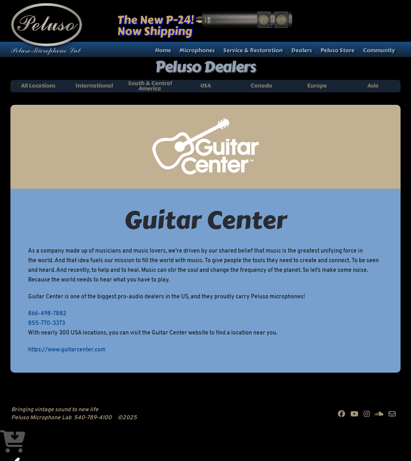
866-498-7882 (47, 313)
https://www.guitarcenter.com (67, 350)
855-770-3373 (46, 323)
